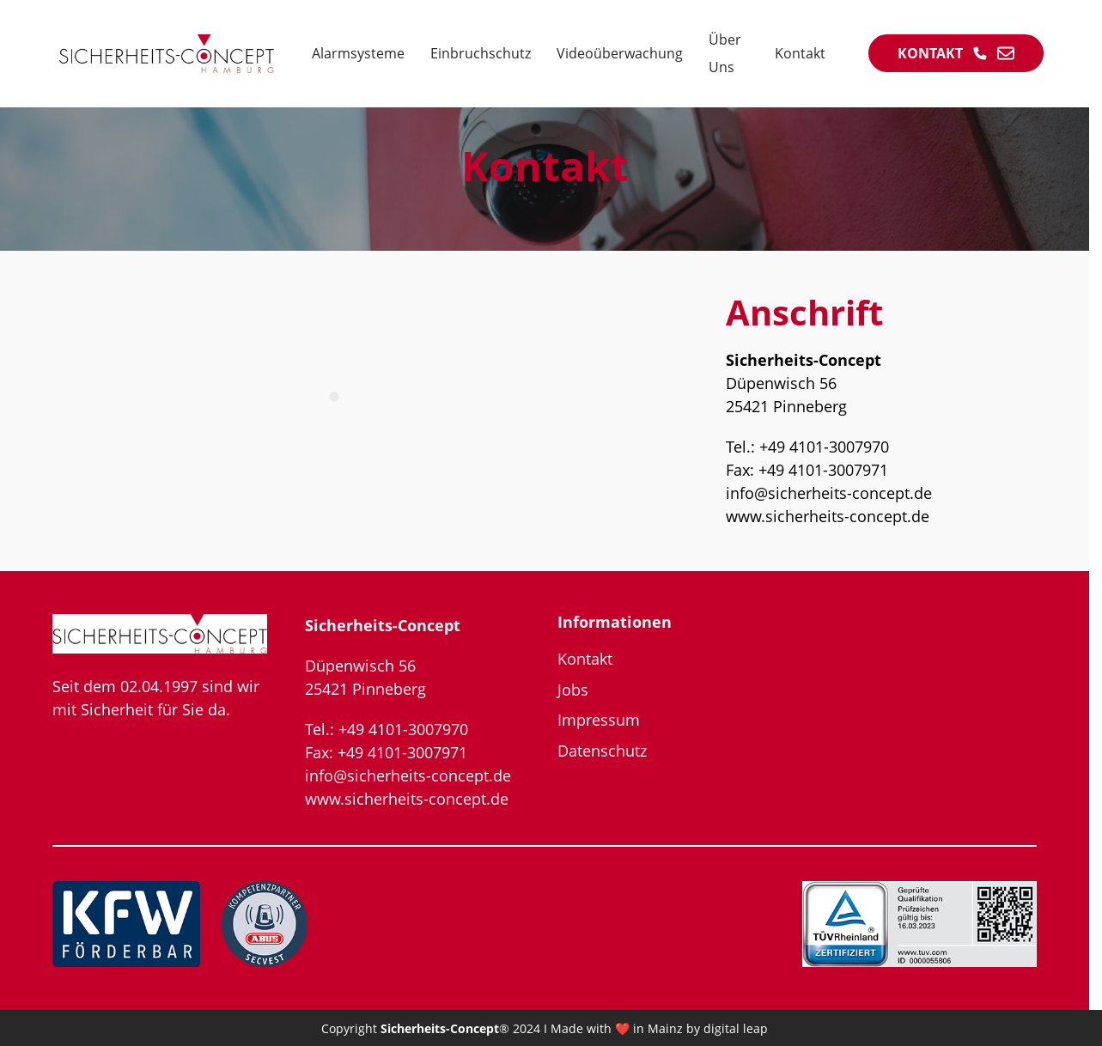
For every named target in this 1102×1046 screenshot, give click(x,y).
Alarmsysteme (358, 53)
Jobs (572, 689)
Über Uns (725, 53)
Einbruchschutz (480, 53)
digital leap (735, 1028)
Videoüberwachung (620, 53)
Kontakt (800, 53)
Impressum (598, 719)
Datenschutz (602, 750)
